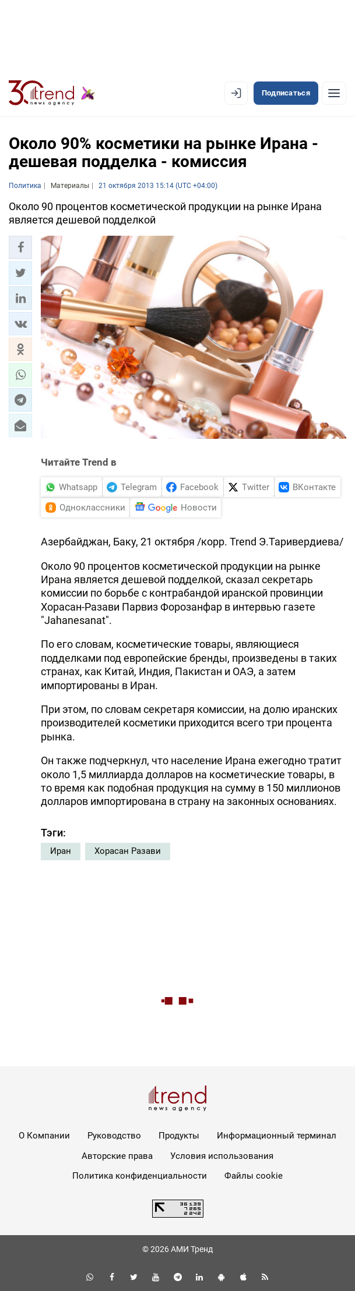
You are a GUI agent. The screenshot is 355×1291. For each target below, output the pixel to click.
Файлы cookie (253, 1176)
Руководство (114, 1135)
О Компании (44, 1135)
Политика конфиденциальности (139, 1176)
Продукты (179, 1135)
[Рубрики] (334, 93)
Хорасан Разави (127, 851)
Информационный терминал (276, 1135)
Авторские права (117, 1156)
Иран (60, 851)
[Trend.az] (52, 93)
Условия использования (221, 1156)
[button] (20, 247)
